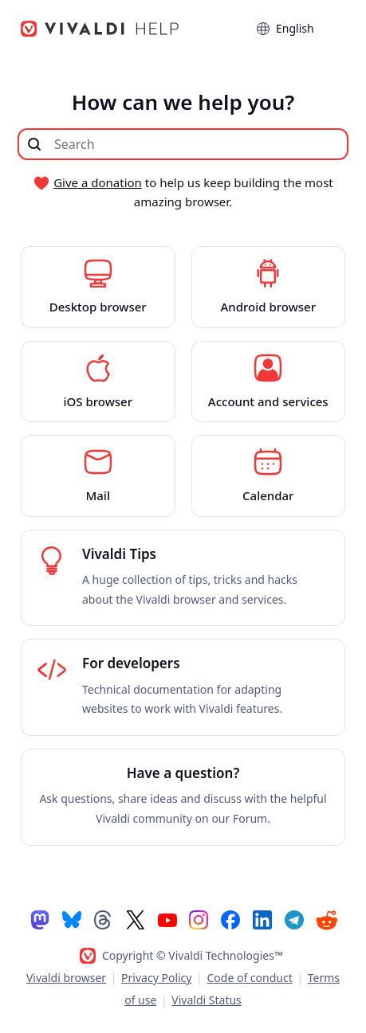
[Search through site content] (183, 144)
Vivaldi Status (206, 1000)
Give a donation (97, 182)
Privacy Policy (156, 977)
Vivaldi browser (66, 977)
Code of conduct (249, 977)
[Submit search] (34, 144)
